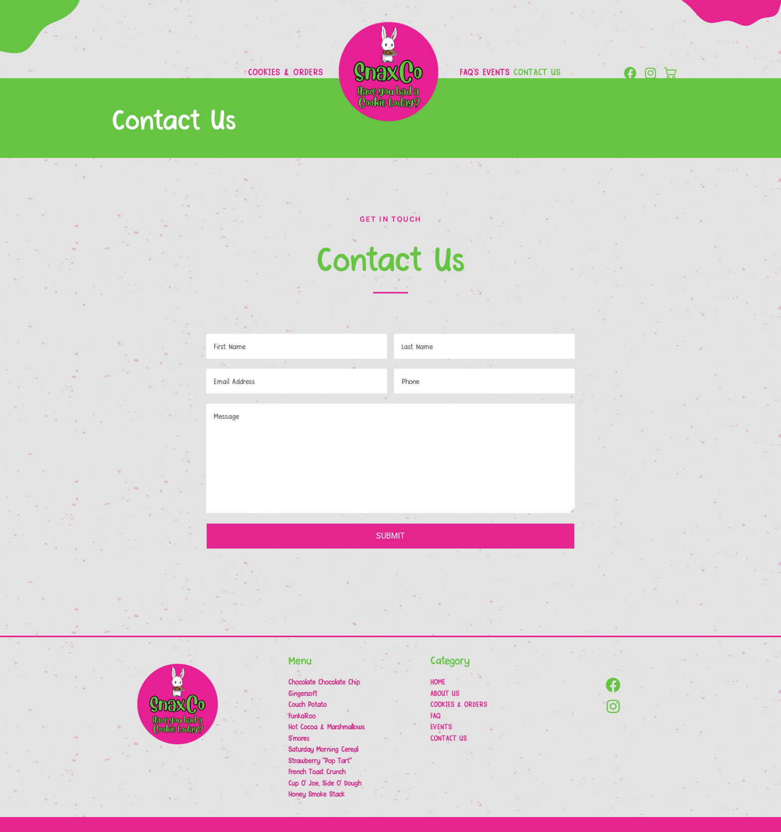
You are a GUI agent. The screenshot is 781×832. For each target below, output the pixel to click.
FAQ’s (469, 71)
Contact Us (537, 71)
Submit (390, 536)
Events (496, 71)
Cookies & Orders (285, 71)
